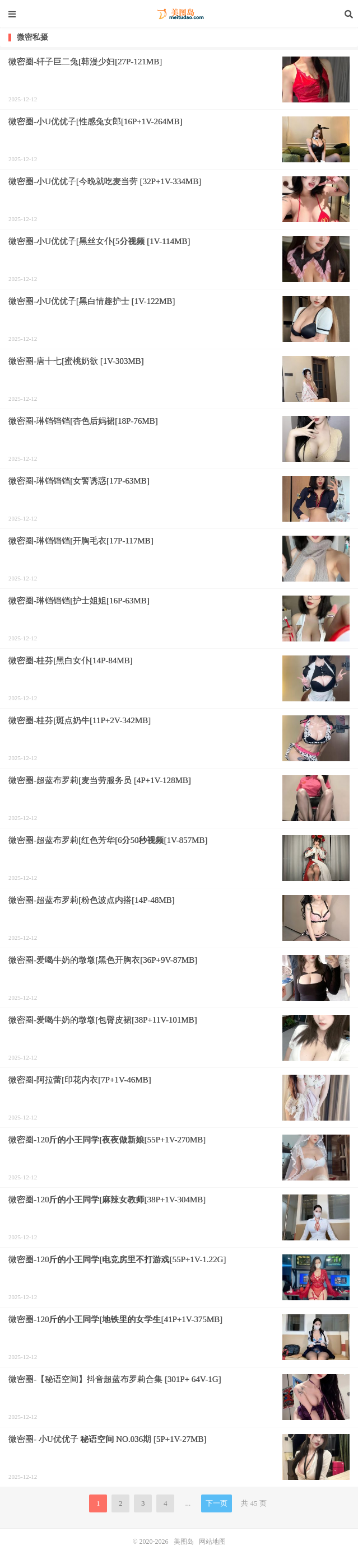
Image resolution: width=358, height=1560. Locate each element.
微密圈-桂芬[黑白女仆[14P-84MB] (70, 660)
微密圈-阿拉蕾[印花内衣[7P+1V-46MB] (79, 1079)
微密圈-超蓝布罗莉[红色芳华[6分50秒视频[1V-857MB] (107, 840)
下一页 (216, 1503)
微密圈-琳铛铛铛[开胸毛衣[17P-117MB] (81, 540)
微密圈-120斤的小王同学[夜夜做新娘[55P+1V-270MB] (107, 1139)
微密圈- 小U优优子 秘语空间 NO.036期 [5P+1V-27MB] (107, 1439)
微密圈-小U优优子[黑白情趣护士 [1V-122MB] (91, 301)
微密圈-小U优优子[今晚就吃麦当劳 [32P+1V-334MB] (104, 181)
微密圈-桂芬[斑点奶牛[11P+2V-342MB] (79, 720)
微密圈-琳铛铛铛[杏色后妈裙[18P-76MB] (83, 420)
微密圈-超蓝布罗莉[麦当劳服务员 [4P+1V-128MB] (99, 780)
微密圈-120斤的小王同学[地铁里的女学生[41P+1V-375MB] (115, 1319)
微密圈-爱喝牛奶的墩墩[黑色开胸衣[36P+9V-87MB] (102, 959)
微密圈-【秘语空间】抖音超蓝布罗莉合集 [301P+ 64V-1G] (114, 1379)
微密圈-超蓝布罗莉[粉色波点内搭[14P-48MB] (91, 900)
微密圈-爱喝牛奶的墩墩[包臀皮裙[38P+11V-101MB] (102, 1019)
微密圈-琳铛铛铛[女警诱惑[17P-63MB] (79, 480)
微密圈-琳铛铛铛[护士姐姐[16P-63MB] (79, 600)
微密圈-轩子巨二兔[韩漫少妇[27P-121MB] (85, 61)
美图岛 (179, 14)
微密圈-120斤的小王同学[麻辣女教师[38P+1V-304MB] (107, 1199)
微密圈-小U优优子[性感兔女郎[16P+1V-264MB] (95, 121)
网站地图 (212, 1541)
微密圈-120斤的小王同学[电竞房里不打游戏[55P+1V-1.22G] (117, 1259)
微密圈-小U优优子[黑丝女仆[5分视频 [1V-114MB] (99, 241)
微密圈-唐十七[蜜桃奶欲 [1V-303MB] (76, 361)
